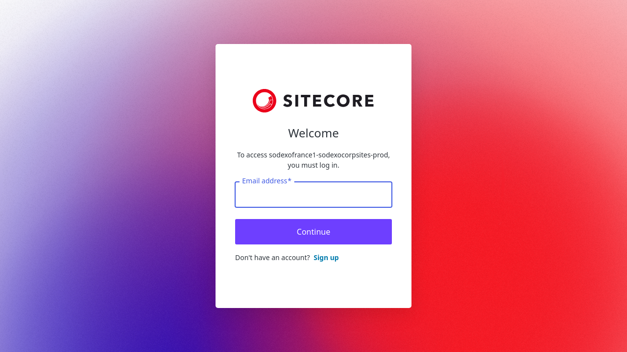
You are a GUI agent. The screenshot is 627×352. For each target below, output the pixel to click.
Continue (313, 231)
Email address (266, 181)
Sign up (326, 257)
